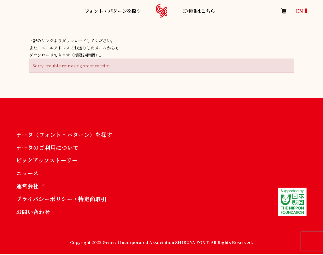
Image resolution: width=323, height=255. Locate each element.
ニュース (27, 174)
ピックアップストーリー (47, 161)
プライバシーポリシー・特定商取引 (61, 200)
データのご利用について (47, 148)
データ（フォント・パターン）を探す (64, 135)
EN (299, 10)
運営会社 (30, 187)
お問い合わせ (33, 213)
